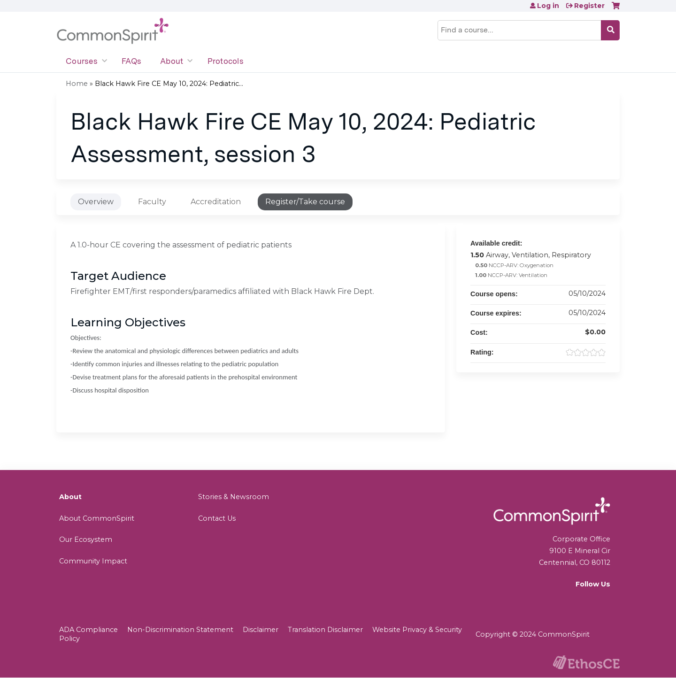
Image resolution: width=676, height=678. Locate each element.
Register (589, 5)
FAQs (131, 61)
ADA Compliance (88, 629)
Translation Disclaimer (325, 629)
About (171, 61)
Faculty (152, 201)
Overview (96, 201)
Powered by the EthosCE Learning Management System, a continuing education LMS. (586, 662)
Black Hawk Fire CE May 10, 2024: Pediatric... (169, 83)
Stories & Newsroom (233, 497)
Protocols (225, 61)
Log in (548, 5)
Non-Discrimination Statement (180, 629)
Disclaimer (260, 629)
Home (77, 83)
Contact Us (217, 518)
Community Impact (93, 561)
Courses (82, 61)
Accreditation (216, 201)
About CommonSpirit (96, 518)
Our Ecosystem (85, 539)
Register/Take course (305, 201)
